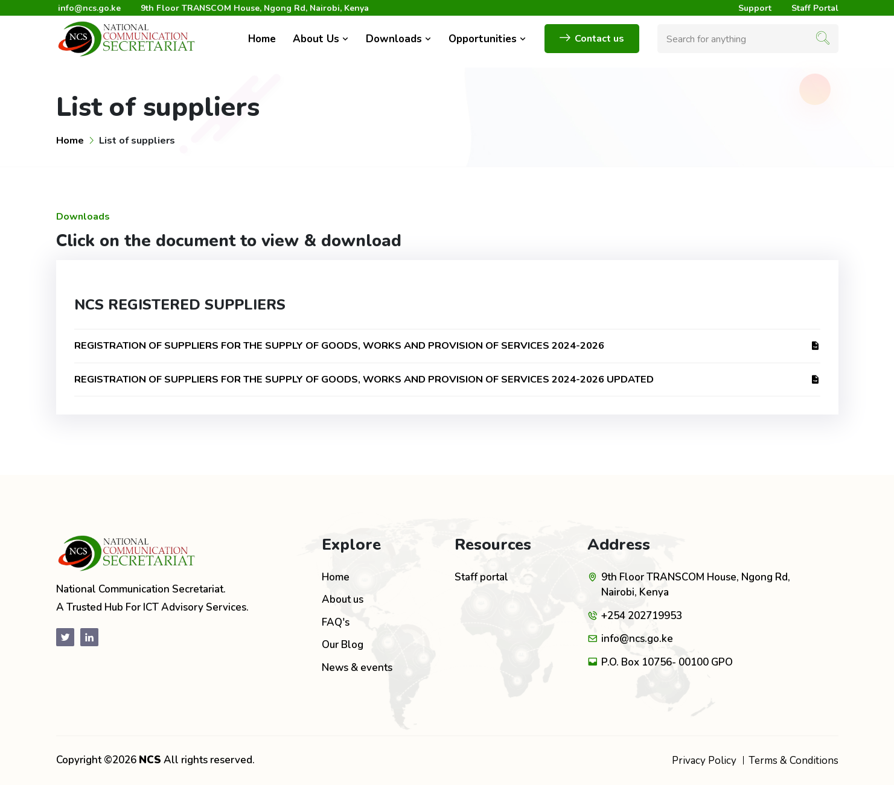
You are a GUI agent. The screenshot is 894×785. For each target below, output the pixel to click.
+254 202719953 (641, 616)
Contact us (592, 38)
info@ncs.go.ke (89, 8)
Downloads (399, 39)
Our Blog (342, 645)
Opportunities (487, 39)
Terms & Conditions (793, 761)
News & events (357, 668)
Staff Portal (814, 8)
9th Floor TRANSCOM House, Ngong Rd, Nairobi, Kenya (255, 8)
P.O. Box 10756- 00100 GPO (667, 662)
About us (342, 599)
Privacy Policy (704, 761)
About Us (321, 39)
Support (754, 8)
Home (262, 39)
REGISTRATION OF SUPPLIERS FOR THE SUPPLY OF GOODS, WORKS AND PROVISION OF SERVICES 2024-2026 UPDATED (447, 379)
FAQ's (336, 622)
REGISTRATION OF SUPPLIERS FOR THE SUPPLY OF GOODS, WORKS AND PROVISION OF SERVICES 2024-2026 (447, 345)
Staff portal (481, 577)
